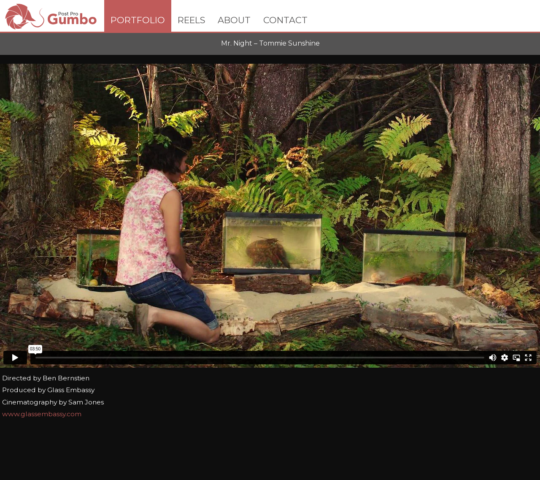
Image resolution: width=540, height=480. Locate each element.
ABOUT (234, 20)
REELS (191, 20)
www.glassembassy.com (41, 414)
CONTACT (285, 20)
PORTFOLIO (138, 20)
